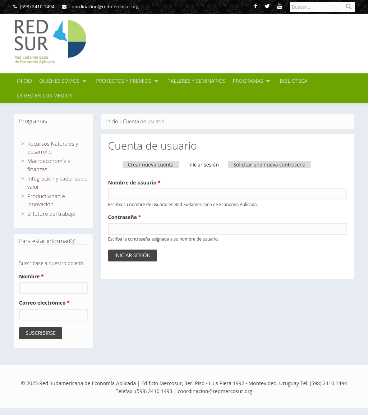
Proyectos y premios (123, 80)
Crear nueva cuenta (151, 164)
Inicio (24, 80)
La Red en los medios (45, 95)
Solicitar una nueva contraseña (269, 164)
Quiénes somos (59, 80)
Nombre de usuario (134, 182)
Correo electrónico (44, 302)
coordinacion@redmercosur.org (100, 6)
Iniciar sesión (206, 164)
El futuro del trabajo (51, 213)
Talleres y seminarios (197, 80)
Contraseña (124, 217)
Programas (248, 80)
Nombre (31, 276)
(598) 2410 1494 (34, 6)
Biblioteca (293, 80)
